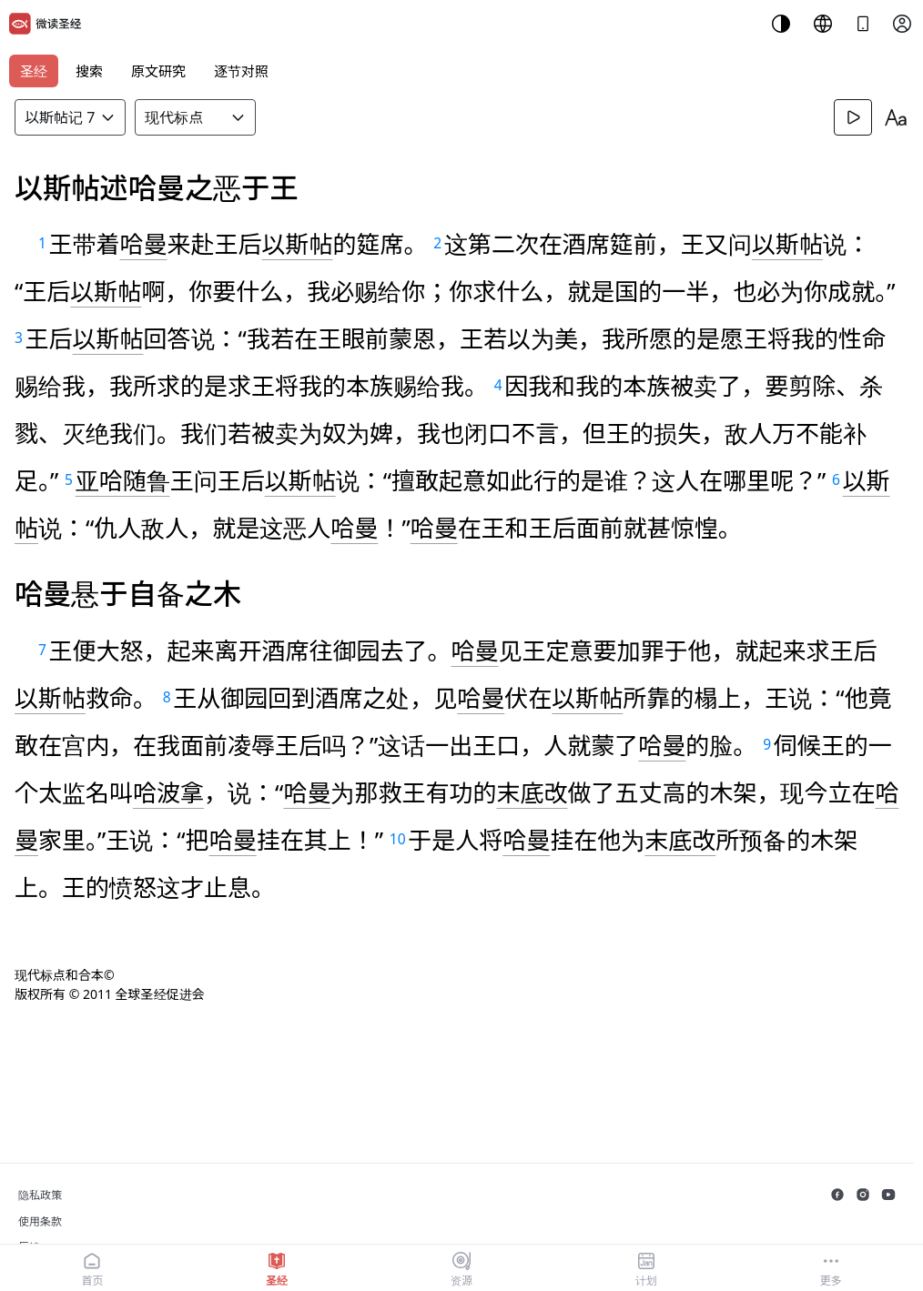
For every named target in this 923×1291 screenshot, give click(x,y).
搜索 (89, 71)
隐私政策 (40, 1195)
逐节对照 (241, 71)
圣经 (33, 71)
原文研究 (158, 71)
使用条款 (40, 1221)
